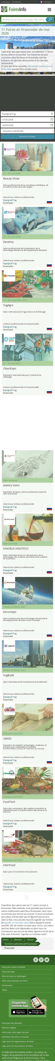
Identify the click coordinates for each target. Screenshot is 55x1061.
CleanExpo (9, 368)
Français (48, 2)
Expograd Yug (9, 200)
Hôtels (4, 990)
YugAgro (8, 305)
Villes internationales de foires (15, 981)
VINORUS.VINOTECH (15, 548)
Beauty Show (11, 178)
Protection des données (12, 1023)
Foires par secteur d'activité (13, 967)
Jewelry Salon (11, 485)
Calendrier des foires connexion (15, 1037)
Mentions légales (9, 1028)
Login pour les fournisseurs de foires (17, 1046)
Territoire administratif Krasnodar (21, 943)
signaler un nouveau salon (16, 922)
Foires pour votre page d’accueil (15, 1032)
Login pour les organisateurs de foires (18, 1041)
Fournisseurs (7, 985)
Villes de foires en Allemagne (14, 976)
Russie (30, 939)
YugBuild (8, 675)
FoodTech (9, 802)
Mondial (18, 939)
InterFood (9, 865)
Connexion (5, 2)
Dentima (8, 242)
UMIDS (7, 738)
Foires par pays (8, 971)
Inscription (16, 2)
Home (5, 939)
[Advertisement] (26, 92)
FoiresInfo (13, 9)
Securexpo (9, 612)
